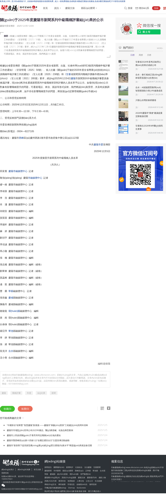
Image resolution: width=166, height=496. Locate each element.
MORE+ (160, 48)
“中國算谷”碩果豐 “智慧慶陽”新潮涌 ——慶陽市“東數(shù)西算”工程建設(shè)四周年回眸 (47, 425)
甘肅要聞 (96, 467)
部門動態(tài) (85, 474)
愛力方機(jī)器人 (94, 491)
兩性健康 (62, 484)
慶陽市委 (98, 144)
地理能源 (71, 481)
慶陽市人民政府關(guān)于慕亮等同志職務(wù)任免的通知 (34, 435)
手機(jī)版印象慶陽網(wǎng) (55, 487)
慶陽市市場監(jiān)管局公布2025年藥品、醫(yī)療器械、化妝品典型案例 (40, 430)
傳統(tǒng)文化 (50, 484)
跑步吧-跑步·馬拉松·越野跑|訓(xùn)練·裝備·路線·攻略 (65, 491)
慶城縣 (52, 474)
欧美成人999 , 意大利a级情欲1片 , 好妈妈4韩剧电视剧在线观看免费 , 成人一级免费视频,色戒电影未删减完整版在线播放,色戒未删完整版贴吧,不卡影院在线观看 (62, 1)
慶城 (10, 297)
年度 (29, 393)
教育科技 (62, 481)
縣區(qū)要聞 (88, 8)
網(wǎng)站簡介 (7, 469)
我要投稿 (5, 473)
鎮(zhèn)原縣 (62, 474)
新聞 (54, 393)
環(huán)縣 (14, 311)
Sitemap (71, 487)
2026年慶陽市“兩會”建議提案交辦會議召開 (148, 114)
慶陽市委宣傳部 (7, 25)
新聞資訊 (48, 467)
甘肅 (68, 74)
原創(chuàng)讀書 (69, 477)
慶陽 (73, 78)
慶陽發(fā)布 (92, 477)
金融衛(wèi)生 (81, 484)
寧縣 (10, 291)
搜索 (130, 8)
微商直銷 (92, 484)
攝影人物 (102, 477)
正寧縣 (88, 470)
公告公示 (89, 481)
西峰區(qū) (79, 470)
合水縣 (102, 470)
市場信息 (71, 484)
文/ (136, 69)
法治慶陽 (87, 467)
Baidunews (81, 487)
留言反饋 (37, 469)
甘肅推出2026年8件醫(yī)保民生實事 (149, 127)
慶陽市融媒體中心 (17, 171)
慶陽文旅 (70, 8)
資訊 (56, 8)
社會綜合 (78, 467)
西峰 (21, 138)
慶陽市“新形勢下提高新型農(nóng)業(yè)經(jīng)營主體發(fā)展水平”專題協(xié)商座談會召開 (49, 445)
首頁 (45, 8)
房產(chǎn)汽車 (50, 481)
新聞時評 (69, 467)
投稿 (156, 8)
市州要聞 (57, 470)
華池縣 (95, 470)
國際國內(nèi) (59, 467)
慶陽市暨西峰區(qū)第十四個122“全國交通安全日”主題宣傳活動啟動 (38, 440)
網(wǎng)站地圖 (24, 469)
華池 (10, 331)
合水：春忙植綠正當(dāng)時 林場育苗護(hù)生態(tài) (148, 76)
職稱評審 (16, 393)
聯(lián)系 (144, 8)
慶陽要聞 (48, 470)
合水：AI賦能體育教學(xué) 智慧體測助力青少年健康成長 (148, 89)
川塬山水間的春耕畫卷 (145, 100)
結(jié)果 (41, 393)
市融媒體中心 (35, 178)
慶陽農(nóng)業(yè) (52, 477)
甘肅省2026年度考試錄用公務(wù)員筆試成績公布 (148, 63)
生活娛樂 (98, 481)
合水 (10, 351)
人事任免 (80, 481)
